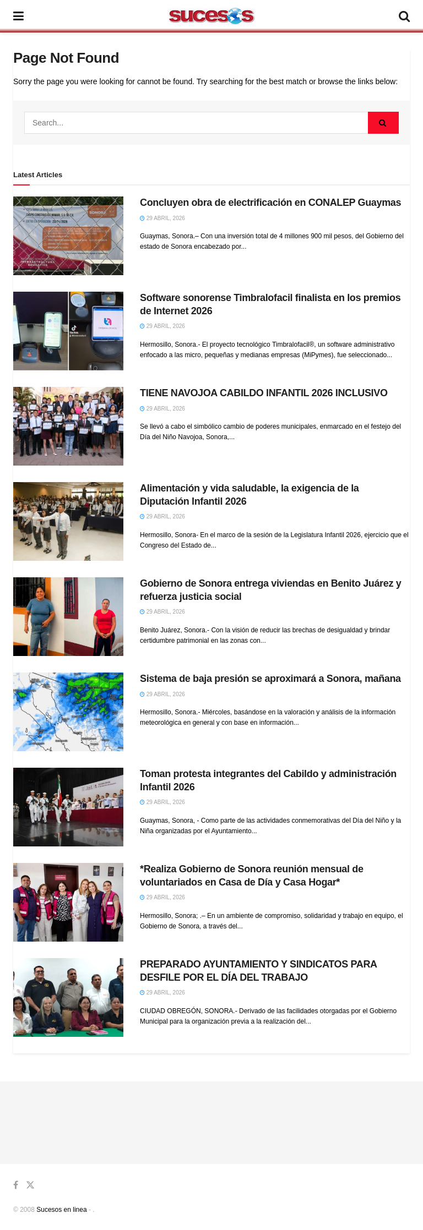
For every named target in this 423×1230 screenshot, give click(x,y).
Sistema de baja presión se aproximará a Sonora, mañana (270, 678)
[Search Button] (383, 123)
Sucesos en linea (61, 1209)
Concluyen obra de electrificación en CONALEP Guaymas (270, 202)
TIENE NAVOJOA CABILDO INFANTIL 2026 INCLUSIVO (264, 392)
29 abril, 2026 (162, 218)
